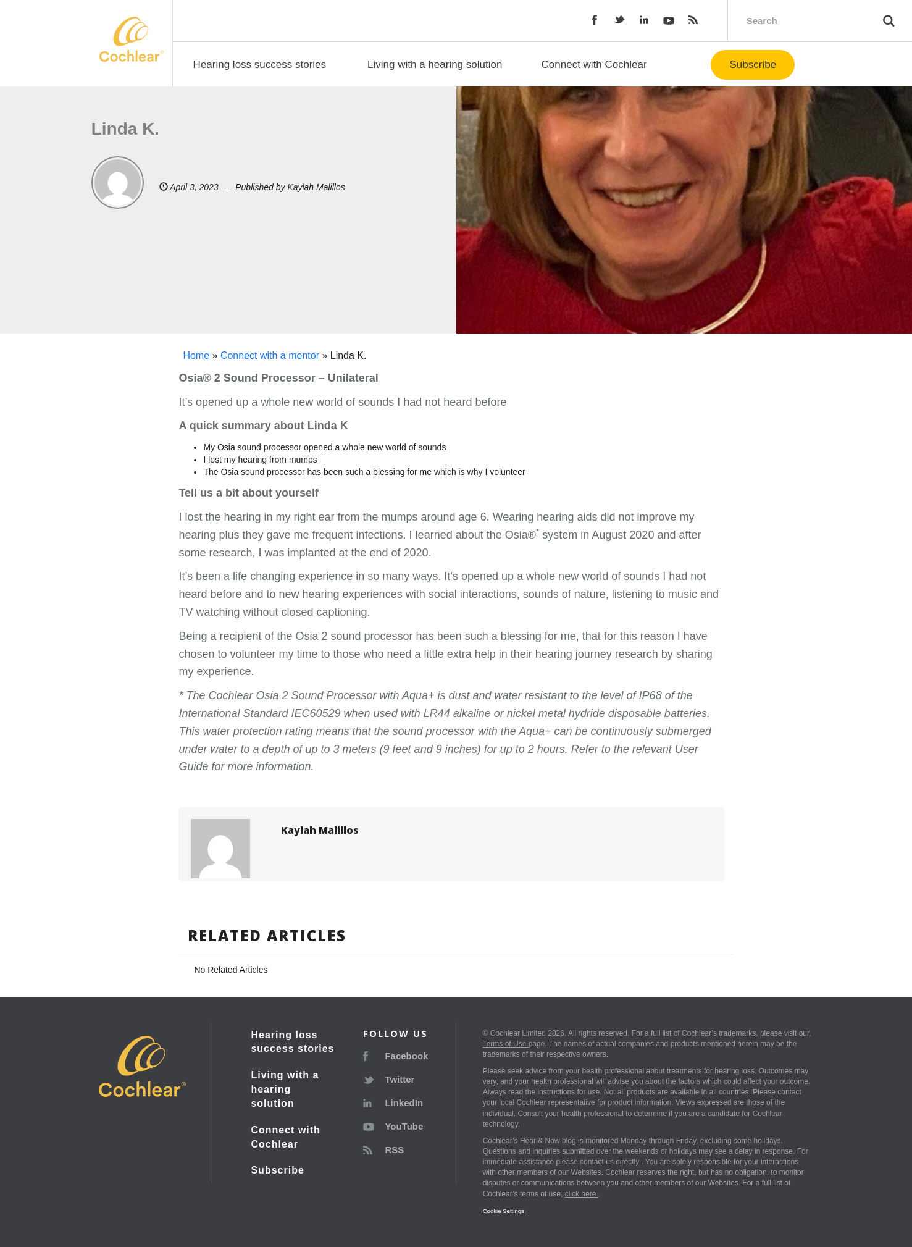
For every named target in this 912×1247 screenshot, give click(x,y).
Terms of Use (506, 1043)
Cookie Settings (503, 1210)
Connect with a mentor (269, 355)
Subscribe (752, 64)
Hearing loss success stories (259, 64)
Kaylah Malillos (316, 187)
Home (196, 355)
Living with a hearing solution (434, 64)
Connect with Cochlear (594, 64)
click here (581, 1194)
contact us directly (610, 1161)
